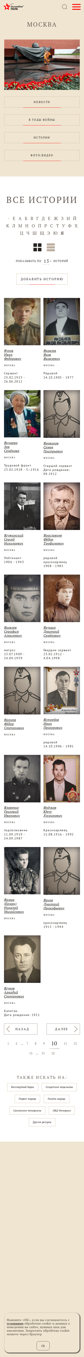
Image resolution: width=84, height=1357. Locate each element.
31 (43, 1053)
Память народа (56, 1098)
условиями (15, 1323)
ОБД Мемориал (62, 1110)
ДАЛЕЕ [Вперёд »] (61, 1029)
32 (53, 1053)
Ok (43, 1346)
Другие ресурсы (42, 1122)
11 (65, 1043)
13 (30, 1053)
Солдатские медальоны (59, 1087)
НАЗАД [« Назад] (22, 1029)
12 (75, 1043)
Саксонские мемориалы (27, 1110)
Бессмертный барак (22, 1087)
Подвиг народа (27, 1098)
